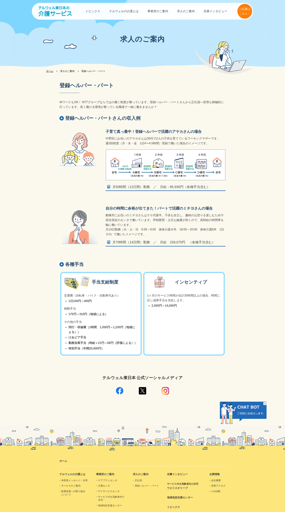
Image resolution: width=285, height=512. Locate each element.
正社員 (138, 480)
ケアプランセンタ (107, 480)
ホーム (49, 71)
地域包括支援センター (110, 505)
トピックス (92, 11)
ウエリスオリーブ (184, 485)
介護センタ (104, 486)
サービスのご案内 (70, 486)
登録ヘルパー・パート (147, 486)
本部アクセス (218, 486)
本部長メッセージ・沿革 (74, 480)
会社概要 (216, 480)
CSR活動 (215, 491)
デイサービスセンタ (109, 491)
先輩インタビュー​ (215, 11)
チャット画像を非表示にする (265, 404)
